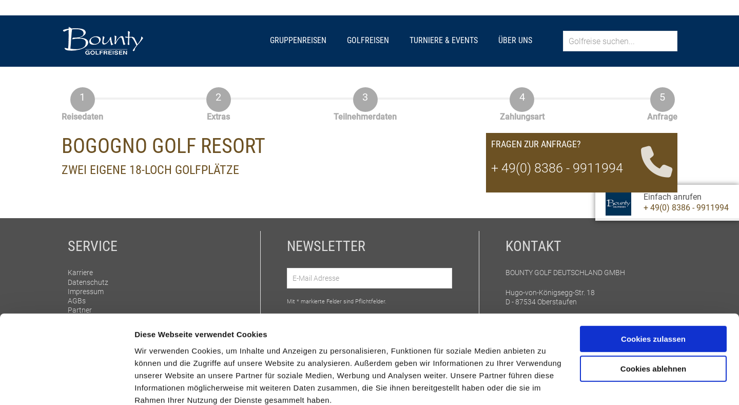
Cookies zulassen (653, 295)
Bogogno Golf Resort (163, 146)
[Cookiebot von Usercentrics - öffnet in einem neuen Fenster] (66, 385)
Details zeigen (160, 384)
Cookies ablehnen (653, 325)
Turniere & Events (444, 40)
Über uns (515, 40)
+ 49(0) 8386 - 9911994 (686, 208)
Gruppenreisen (298, 40)
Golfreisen (368, 40)
